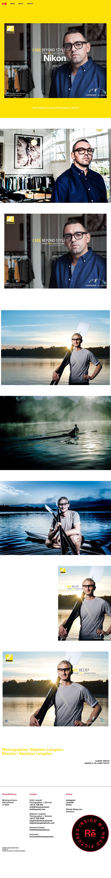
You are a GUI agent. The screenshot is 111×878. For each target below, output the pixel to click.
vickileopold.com (37, 810)
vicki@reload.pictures (39, 807)
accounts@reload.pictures (41, 837)
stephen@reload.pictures (40, 821)
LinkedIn (70, 803)
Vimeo (69, 805)
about (20, 4)
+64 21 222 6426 (36, 819)
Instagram (70, 800)
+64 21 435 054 (36, 805)
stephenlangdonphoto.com (42, 823)
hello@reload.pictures (39, 830)
